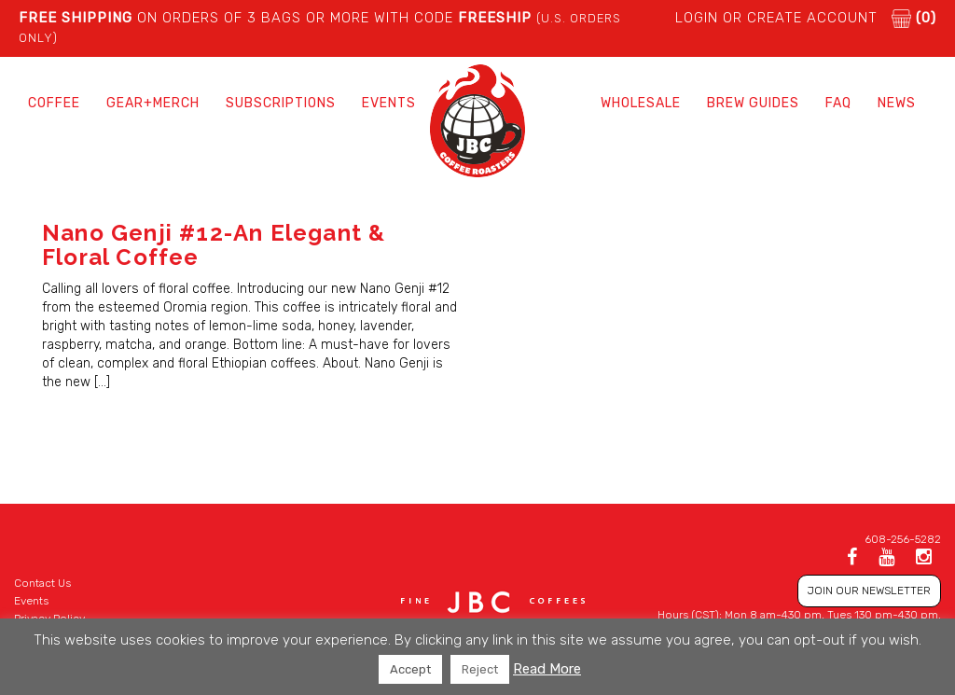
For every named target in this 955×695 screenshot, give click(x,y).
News (897, 103)
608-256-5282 (903, 539)
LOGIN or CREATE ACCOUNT (776, 17)
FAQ (838, 103)
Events (389, 103)
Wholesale (641, 103)
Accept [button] (410, 669)
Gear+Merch (153, 103)
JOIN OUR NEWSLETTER (869, 590)
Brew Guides (753, 103)
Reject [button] (480, 669)
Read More (547, 668)
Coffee (54, 103)
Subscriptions (281, 103)
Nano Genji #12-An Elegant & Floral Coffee (213, 245)
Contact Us (42, 583)
